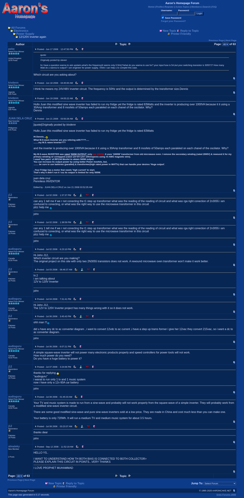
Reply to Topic (189, 30)
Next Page (231, 40)
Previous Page (216, 40)
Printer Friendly (181, 33)
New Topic (169, 30)
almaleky (14, 446)
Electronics (21, 30)
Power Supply (25, 33)
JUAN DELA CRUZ (20, 118)
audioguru (15, 248)
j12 (10, 194)
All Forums (18, 27)
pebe (11, 48)
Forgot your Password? (173, 21)
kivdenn (13, 82)
